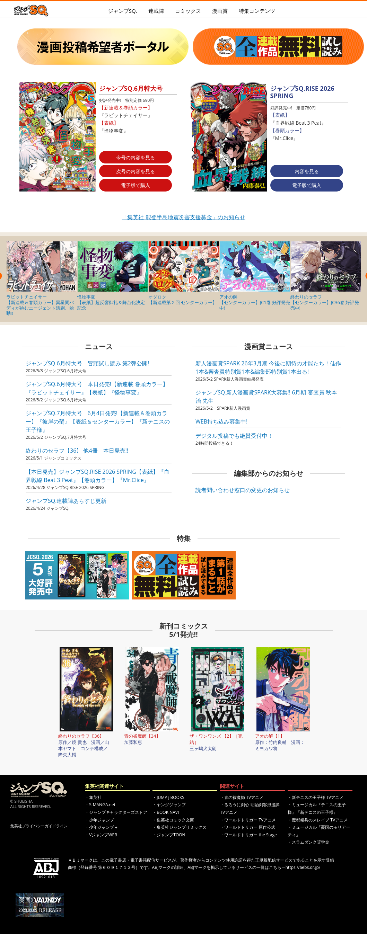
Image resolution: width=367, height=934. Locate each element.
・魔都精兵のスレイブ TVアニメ (318, 820)
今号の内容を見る (135, 157)
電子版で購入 (135, 185)
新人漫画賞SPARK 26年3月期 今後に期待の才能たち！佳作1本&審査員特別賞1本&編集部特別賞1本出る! (268, 367)
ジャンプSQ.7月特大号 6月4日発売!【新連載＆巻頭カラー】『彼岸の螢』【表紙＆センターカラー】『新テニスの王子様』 (98, 421)
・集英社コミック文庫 (173, 820)
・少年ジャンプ (99, 820)
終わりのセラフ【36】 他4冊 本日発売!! (77, 450)
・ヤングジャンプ (169, 805)
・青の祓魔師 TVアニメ (241, 797)
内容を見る (307, 171)
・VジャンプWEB (101, 835)
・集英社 (93, 797)
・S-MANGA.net (100, 805)
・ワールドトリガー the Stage (248, 835)
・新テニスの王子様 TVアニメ (315, 797)
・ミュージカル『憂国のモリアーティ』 (319, 831)
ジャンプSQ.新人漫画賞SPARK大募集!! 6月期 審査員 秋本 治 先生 (266, 396)
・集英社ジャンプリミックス (179, 827)
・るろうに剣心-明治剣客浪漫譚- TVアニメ (250, 808)
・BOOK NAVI (165, 812)
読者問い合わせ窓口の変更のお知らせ (242, 490)
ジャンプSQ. (122, 10)
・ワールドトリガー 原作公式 (247, 827)
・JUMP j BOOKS (168, 797)
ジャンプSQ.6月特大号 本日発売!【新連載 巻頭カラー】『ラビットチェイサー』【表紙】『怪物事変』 (97, 388)
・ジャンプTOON (168, 835)
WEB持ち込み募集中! (221, 421)
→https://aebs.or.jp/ (301, 867)
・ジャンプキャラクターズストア (116, 812)
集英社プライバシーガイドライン (39, 825)
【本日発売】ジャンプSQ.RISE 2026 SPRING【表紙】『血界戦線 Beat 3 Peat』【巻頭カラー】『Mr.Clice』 (97, 476)
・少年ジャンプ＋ (101, 827)
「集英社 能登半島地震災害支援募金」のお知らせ (183, 217)
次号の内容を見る (135, 171)
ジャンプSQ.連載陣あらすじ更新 (66, 501)
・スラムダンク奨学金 (308, 842)
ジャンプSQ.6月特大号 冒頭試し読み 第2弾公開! (87, 363)
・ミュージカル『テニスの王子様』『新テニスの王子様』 (317, 808)
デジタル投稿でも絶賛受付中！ (234, 435)
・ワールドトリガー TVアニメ (248, 820)
